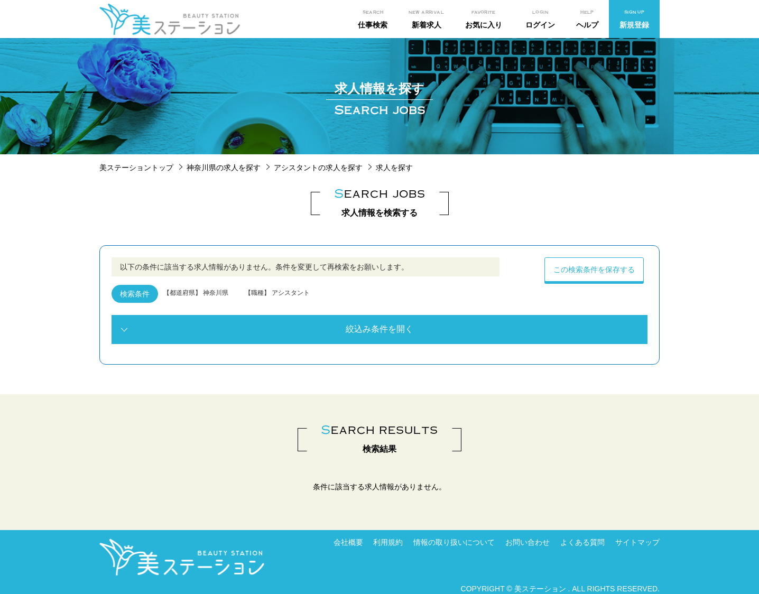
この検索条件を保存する (594, 269)
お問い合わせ (527, 542)
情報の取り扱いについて (454, 542)
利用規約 (388, 542)
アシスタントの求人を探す (318, 167)
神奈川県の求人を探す (224, 167)
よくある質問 (582, 542)
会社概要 (348, 542)
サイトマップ (637, 542)
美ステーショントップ (136, 167)
